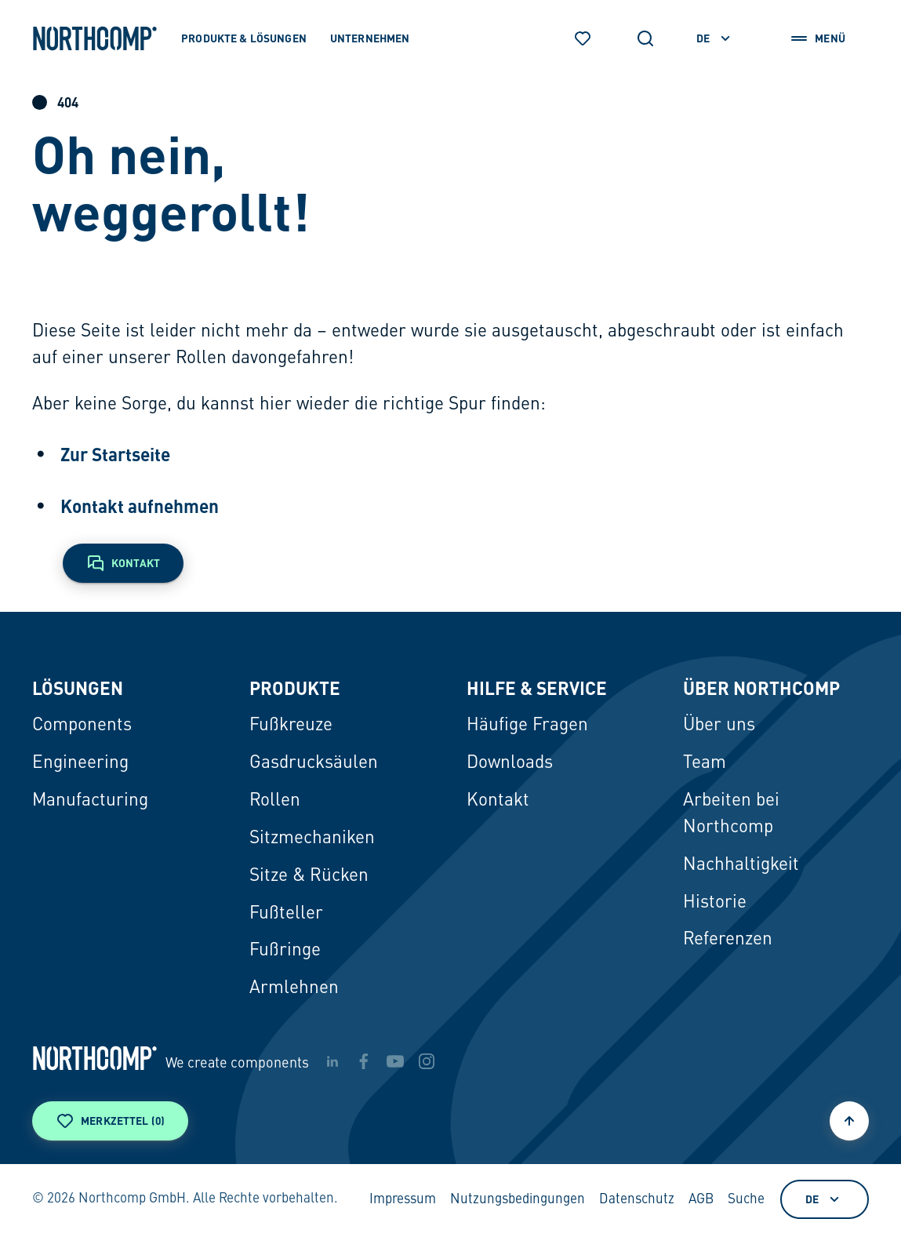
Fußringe (285, 950)
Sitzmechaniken (312, 838)
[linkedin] (332, 1061)
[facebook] (364, 1061)
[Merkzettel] (582, 38)
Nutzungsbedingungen (517, 1199)
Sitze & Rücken (309, 876)
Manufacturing (90, 801)
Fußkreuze (290, 725)
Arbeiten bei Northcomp (731, 814)
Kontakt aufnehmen (139, 505)
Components (82, 725)
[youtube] (395, 1061)
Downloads (510, 763)
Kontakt (498, 801)
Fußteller (286, 913)
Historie (715, 902)
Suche (746, 1199)
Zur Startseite (115, 453)
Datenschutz (636, 1199)
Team (704, 763)
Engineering (80, 763)
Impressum (402, 1199)
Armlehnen (294, 988)
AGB (701, 1199)
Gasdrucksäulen (313, 763)
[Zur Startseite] (95, 38)
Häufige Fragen (527, 725)
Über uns (719, 725)
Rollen (274, 801)
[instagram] (426, 1061)
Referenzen (727, 939)
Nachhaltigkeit (741, 865)
